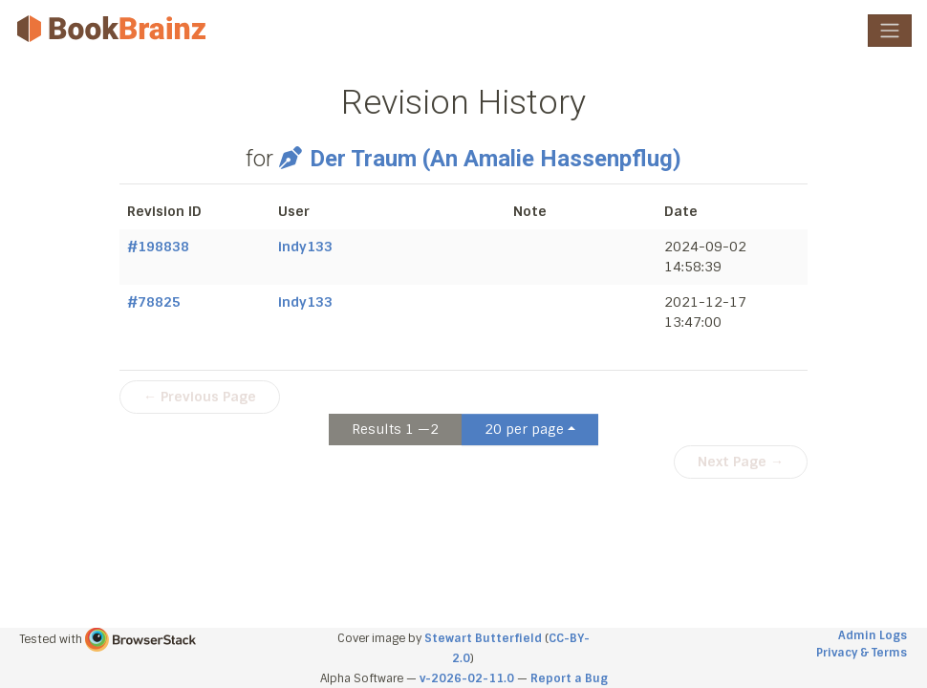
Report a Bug (569, 678)
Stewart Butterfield (483, 638)
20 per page (524, 429)
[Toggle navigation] (890, 30)
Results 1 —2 (395, 429)
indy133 (305, 246)
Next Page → (741, 461)
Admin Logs (872, 635)
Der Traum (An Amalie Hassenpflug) (479, 158)
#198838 (158, 246)
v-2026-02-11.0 (467, 678)
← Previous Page (199, 396)
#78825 (154, 302)
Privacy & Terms (861, 652)
